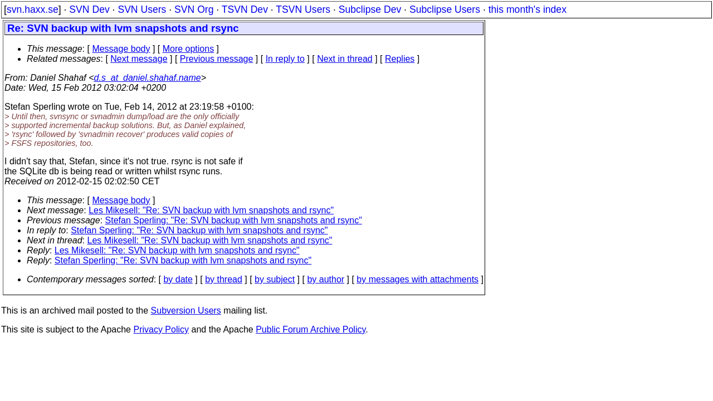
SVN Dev (89, 9)
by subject (275, 279)
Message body (121, 48)
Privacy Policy (161, 329)
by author (325, 279)
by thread (223, 279)
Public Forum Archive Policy (310, 329)
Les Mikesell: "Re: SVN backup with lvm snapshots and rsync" (211, 210)
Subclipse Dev (370, 9)
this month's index (528, 9)
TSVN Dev (245, 9)
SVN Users (142, 9)
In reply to (285, 58)
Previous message (216, 58)
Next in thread (345, 58)
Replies (399, 58)
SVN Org (193, 9)
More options (188, 48)
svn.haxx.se (32, 9)
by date (177, 279)
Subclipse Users (444, 9)
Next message (138, 58)
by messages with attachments (417, 279)
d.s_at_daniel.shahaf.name (147, 77)
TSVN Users (303, 9)
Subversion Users (186, 310)
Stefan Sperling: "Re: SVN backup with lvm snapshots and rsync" (233, 220)
